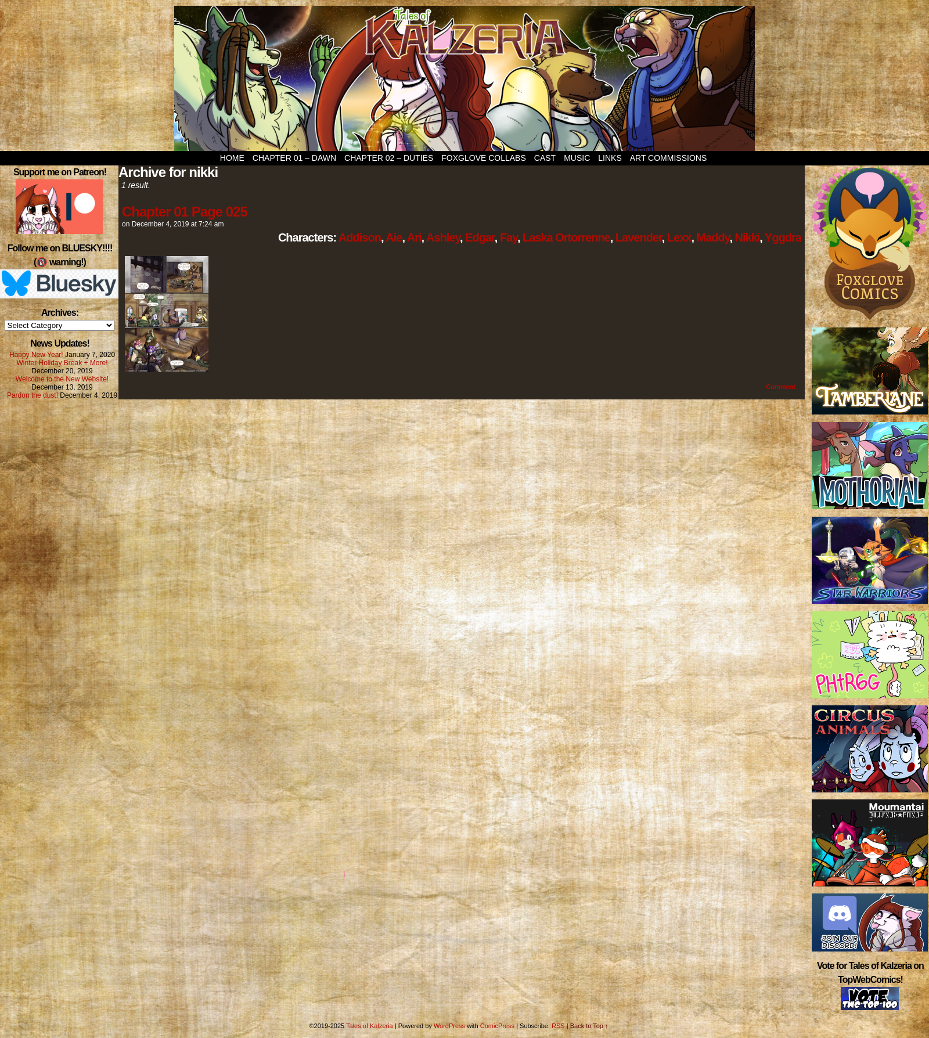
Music (577, 158)
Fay (508, 237)
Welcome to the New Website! (62, 379)
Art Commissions (668, 158)
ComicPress (497, 1025)
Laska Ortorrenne (566, 237)
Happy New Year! (36, 355)
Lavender (638, 237)
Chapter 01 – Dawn (294, 158)
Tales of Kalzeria (464, 78)
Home (232, 158)
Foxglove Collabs (483, 158)
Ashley (443, 237)
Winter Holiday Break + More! (61, 363)
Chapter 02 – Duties (388, 158)
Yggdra (783, 237)
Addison (360, 237)
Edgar (480, 237)
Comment (780, 386)
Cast (545, 158)
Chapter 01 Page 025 (184, 211)
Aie (394, 237)
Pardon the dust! (32, 395)
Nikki (747, 237)
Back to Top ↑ (589, 1025)
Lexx (679, 237)
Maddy (713, 237)
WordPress (449, 1025)
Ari (414, 237)
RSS (558, 1025)
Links (609, 158)
